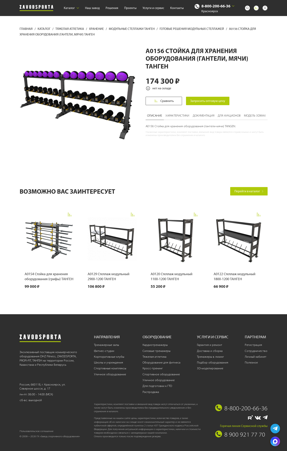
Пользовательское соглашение (36, 431)
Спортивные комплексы (110, 368)
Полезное (251, 362)
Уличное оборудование (110, 374)
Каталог (71, 8)
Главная (26, 29)
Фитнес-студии (104, 350)
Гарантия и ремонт (209, 344)
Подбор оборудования (212, 362)
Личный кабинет (255, 356)
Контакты (177, 8)
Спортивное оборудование (161, 374)
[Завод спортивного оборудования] (36, 8)
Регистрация (253, 344)
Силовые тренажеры (156, 350)
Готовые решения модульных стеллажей (192, 29)
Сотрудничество (256, 350)
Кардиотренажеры (155, 344)
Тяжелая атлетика (70, 29)
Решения (112, 8)
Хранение (96, 29)
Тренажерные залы (106, 344)
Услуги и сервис (153, 8)
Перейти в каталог (248, 191)
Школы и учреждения (108, 362)
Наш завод (92, 8)
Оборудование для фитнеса (161, 362)
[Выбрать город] (233, 6)
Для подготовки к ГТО (157, 386)
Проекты (130, 8)
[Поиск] (247, 8)
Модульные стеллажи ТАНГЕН (132, 29)
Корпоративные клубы (109, 356)
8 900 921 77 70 (244, 434)
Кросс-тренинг (153, 368)
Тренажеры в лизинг (210, 356)
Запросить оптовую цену (207, 101)
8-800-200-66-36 (215, 5)
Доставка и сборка (210, 350)
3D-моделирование (210, 368)
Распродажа (151, 392)
